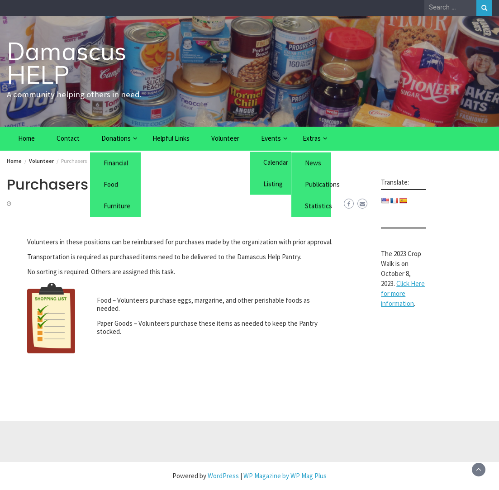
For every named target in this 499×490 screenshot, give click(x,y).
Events (271, 138)
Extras (312, 138)
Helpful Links (171, 138)
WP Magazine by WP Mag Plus (285, 475)
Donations (116, 138)
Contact (68, 138)
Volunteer (225, 138)
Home (26, 138)
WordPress (223, 475)
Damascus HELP (66, 63)
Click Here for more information (403, 293)
